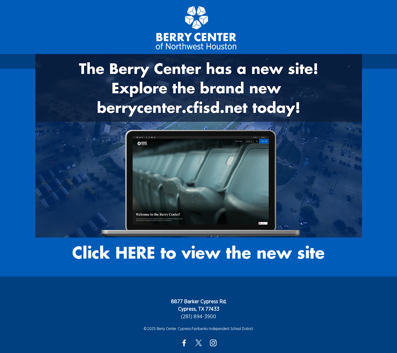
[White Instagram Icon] (213, 342)
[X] (198, 342)
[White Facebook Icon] (184, 342)
